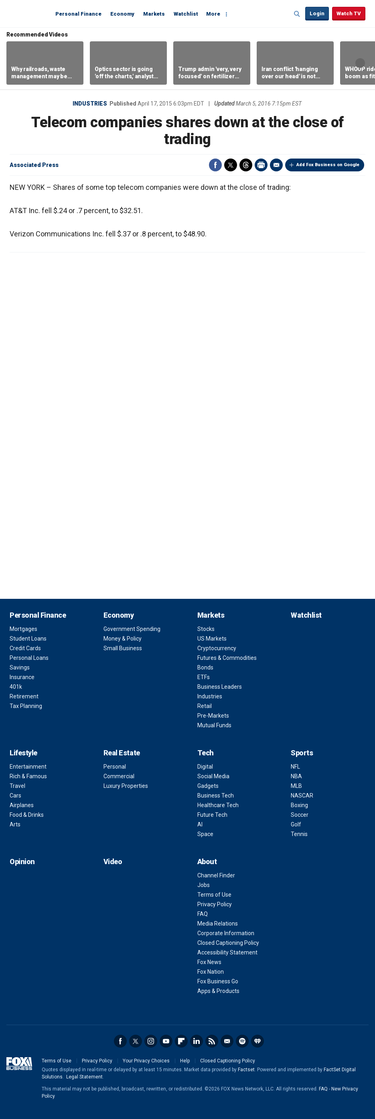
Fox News (209, 962)
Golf (296, 824)
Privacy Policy (214, 904)
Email (276, 165)
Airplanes (22, 805)
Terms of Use (214, 894)
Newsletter (227, 1041)
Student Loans (28, 638)
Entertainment (28, 766)
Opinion (22, 861)
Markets (154, 14)
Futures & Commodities (227, 658)
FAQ (202, 914)
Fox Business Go (217, 981)
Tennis (299, 834)
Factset (246, 1069)
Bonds (205, 667)
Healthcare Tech (218, 805)
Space (205, 834)
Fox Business (29, 13)
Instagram (150, 1041)
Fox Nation (210, 971)
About (207, 861)
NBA (296, 776)
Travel (17, 786)
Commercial (118, 776)
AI (200, 824)
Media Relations (217, 923)
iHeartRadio (257, 1041)
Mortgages (23, 629)
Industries (90, 103)
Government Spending (131, 629)
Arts (15, 824)
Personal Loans (29, 658)
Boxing (299, 805)
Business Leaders (219, 687)
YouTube (166, 1041)
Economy (122, 14)
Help (185, 1061)
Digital (205, 766)
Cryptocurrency (216, 648)
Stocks (206, 629)
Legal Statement (84, 1077)
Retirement (24, 696)
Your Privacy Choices (146, 1061)
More (213, 14)
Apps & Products (218, 991)
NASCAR (302, 795)
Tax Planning (26, 706)
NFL (295, 766)
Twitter (230, 165)
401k (16, 687)
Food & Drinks (27, 815)
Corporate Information (225, 933)
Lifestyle (23, 753)
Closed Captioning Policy (228, 943)
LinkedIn (196, 1041)
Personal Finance (78, 14)
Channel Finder (216, 875)
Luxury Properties (125, 786)
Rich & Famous (28, 776)
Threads (245, 165)
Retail (204, 706)
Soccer (299, 815)
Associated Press (34, 165)
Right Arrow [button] (360, 63)
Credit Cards (25, 648)
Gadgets (208, 786)
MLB (296, 786)
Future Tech (212, 815)
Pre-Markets (213, 715)
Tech (205, 753)
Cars (15, 795)
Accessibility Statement (227, 952)
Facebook (215, 165)
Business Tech (215, 795)
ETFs (203, 677)
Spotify (242, 1041)
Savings (20, 667)
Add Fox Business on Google (327, 164)
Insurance (22, 677)
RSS (211, 1041)
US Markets (212, 638)
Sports (302, 753)
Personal (114, 766)
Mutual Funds (214, 725)
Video (112, 861)
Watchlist (186, 14)
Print (261, 165)
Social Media (213, 776)
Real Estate (121, 753)
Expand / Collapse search (297, 14)
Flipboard (181, 1041)
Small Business (122, 648)
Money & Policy (122, 638)
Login (317, 13)
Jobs (203, 885)
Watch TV (348, 13)
